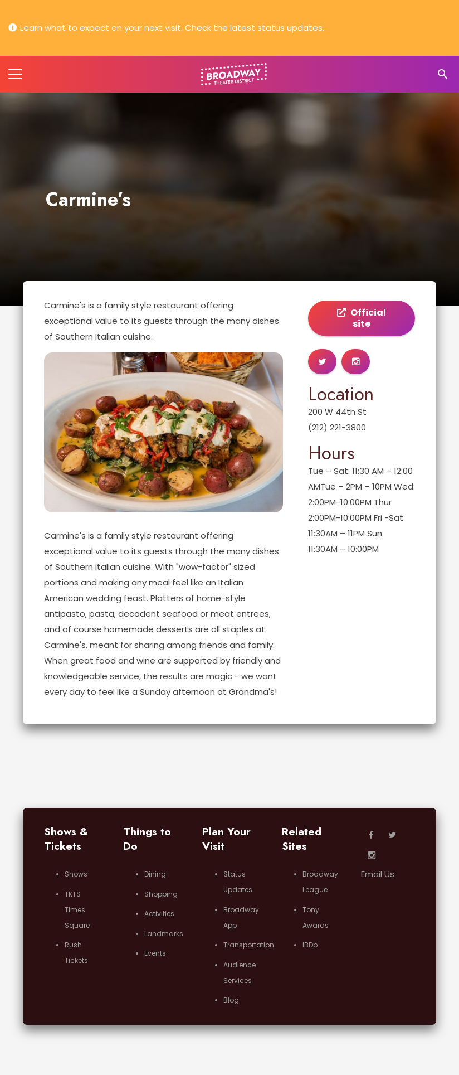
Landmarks (163, 933)
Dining (155, 874)
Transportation (248, 945)
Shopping (161, 894)
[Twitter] (392, 835)
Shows (76, 874)
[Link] (234, 74)
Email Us (377, 874)
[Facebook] (371, 835)
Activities (159, 913)
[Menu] (15, 74)
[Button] (322, 361)
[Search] (442, 74)
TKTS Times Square (77, 909)
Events (155, 953)
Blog (231, 1000)
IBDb (310, 945)
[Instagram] (371, 855)
